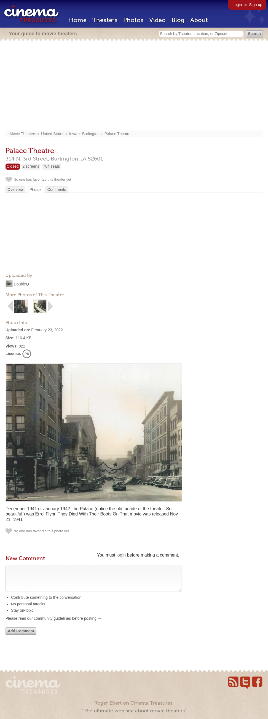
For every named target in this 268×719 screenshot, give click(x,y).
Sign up (255, 4)
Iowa (73, 134)
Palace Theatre (117, 134)
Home (78, 20)
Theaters (104, 20)
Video (157, 20)
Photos (133, 20)
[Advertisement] (134, 86)
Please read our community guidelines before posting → (53, 624)
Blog (177, 20)
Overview (15, 189)
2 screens (31, 166)
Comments (56, 189)
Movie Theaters (23, 134)
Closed (13, 166)
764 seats (51, 166)
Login (237, 4)
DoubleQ (21, 284)
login (121, 555)
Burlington (91, 134)
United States (52, 134)
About (199, 20)
